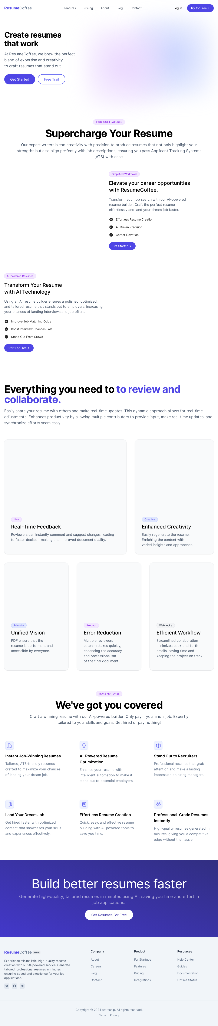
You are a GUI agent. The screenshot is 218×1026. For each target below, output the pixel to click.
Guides (182, 963)
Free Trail (51, 79)
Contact (136, 8)
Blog (120, 8)
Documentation (187, 970)
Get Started (19, 79)
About (105, 8)
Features (70, 8)
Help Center (185, 956)
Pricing (88, 8)
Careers (96, 963)
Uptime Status (187, 977)
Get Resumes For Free (109, 912)
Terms (102, 1012)
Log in (178, 8)
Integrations (142, 977)
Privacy (114, 1012)
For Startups (142, 956)
